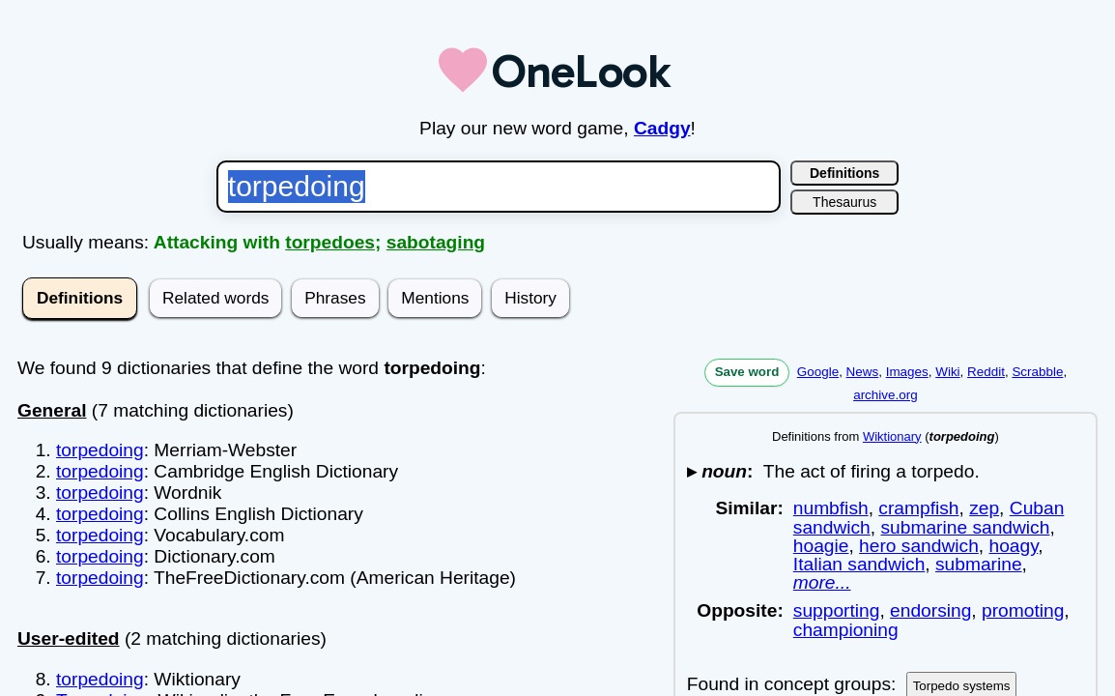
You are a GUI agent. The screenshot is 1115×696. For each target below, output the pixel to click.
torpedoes (330, 242)
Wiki (947, 371)
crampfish (918, 508)
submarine (978, 564)
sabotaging (435, 242)
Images (907, 371)
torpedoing (100, 450)
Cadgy (662, 128)
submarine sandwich (964, 527)
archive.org (885, 395)
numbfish (831, 508)
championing (846, 630)
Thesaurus (844, 202)
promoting (1023, 610)
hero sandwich (919, 546)
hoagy (1014, 546)
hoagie (821, 546)
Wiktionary (892, 436)
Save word (747, 371)
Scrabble (1037, 371)
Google (818, 371)
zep (984, 508)
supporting (836, 610)
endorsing (930, 610)
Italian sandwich (859, 564)
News (862, 371)
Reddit (986, 371)
